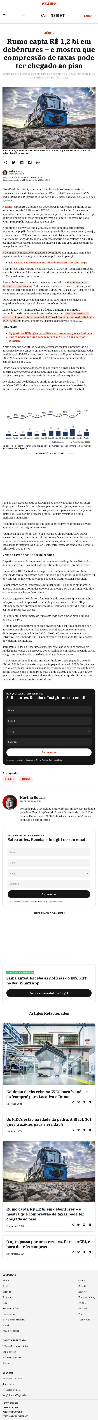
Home (5, 1280)
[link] (14, 162)
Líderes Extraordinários (15, 1346)
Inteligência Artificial (13, 1319)
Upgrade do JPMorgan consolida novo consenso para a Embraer (50, 333)
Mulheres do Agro (11, 1357)
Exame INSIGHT (11, 1308)
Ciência (82, 1286)
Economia (7, 1297)
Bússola (6, 1363)
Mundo (82, 1303)
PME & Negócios (10, 1330)
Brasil (5, 1286)
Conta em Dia (9, 1352)
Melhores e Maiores (12, 1378)
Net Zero (83, 1308)
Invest (5, 1325)
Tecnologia (84, 1319)
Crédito (9, 779)
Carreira (7, 1291)
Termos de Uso (33, 760)
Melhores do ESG (11, 1389)
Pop (80, 1314)
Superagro (8, 1384)
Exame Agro (8, 1314)
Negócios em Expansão (14, 1395)
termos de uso (10, 1407)
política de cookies (13, 1412)
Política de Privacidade (52, 760)
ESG (4, 1303)
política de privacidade (15, 1416)
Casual (82, 1280)
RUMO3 (26, 779)
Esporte (82, 1291)
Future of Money (87, 1297)
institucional (10, 1403)
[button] (4, 15)
